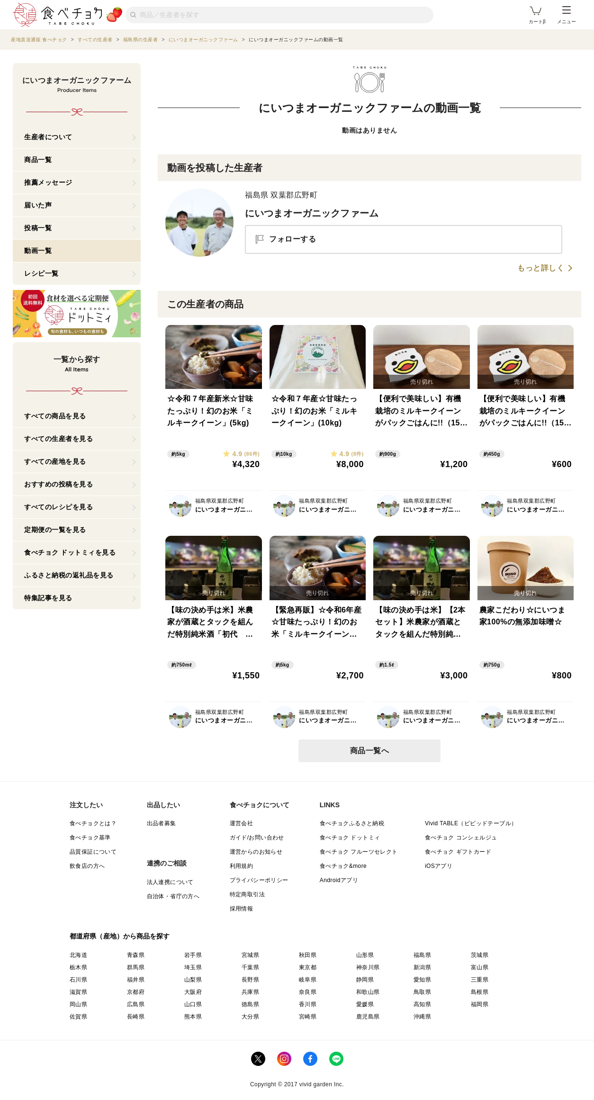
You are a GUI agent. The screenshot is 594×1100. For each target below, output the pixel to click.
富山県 (479, 967)
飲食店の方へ (87, 866)
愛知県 (422, 979)
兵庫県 (250, 992)
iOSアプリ (438, 866)
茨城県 (479, 955)
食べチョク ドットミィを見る (70, 552)
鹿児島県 (368, 1016)
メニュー (566, 15)
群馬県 (135, 967)
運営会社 (241, 823)
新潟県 (422, 967)
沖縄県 (422, 1016)
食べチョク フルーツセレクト (359, 851)
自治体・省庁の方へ (173, 896)
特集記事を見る (48, 598)
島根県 (479, 992)
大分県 (250, 1016)
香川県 (307, 1004)
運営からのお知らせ (256, 851)
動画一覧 (38, 250)
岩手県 (193, 955)
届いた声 (38, 205)
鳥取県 (422, 992)
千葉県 (250, 967)
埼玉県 (193, 967)
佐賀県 (78, 1016)
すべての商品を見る (55, 416)
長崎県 (135, 1016)
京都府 (135, 992)
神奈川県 (368, 967)
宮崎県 (307, 1016)
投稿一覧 (38, 228)
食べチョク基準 (90, 837)
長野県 (250, 979)
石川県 (78, 979)
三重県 (479, 979)
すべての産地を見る (55, 461)
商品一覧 (38, 159)
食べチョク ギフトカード (458, 851)
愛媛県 (365, 1004)
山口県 (193, 1004)
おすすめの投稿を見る (58, 484)
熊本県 (193, 1016)
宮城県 (250, 955)
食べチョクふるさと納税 (352, 823)
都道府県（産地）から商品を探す (120, 936)
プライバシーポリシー (259, 880)
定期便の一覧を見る (55, 529)
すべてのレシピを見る (58, 507)
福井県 (135, 979)
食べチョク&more (343, 866)
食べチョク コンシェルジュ (461, 837)
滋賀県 (78, 992)
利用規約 (241, 866)
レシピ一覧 (41, 273)
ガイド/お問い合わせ (257, 837)
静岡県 (365, 979)
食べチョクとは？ (93, 823)
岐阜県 (307, 979)
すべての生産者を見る (58, 438)
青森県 (135, 955)
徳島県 (250, 1004)
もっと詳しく (540, 268)
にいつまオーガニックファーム (311, 213)
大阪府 (193, 992)
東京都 (307, 967)
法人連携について (170, 882)
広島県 (135, 1004)
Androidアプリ (339, 880)
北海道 (78, 955)
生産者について (48, 137)
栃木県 (78, 967)
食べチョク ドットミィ (350, 837)
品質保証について (93, 851)
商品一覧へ (369, 751)
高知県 (422, 1004)
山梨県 (193, 979)
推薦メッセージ (48, 182)
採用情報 (241, 908)
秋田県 (307, 955)
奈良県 (307, 992)
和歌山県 (368, 992)
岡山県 (78, 1004)
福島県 (422, 955)
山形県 (365, 955)
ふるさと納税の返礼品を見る (69, 575)
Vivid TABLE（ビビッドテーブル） (471, 823)
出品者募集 (161, 823)
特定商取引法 (247, 894)
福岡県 (479, 1004)
